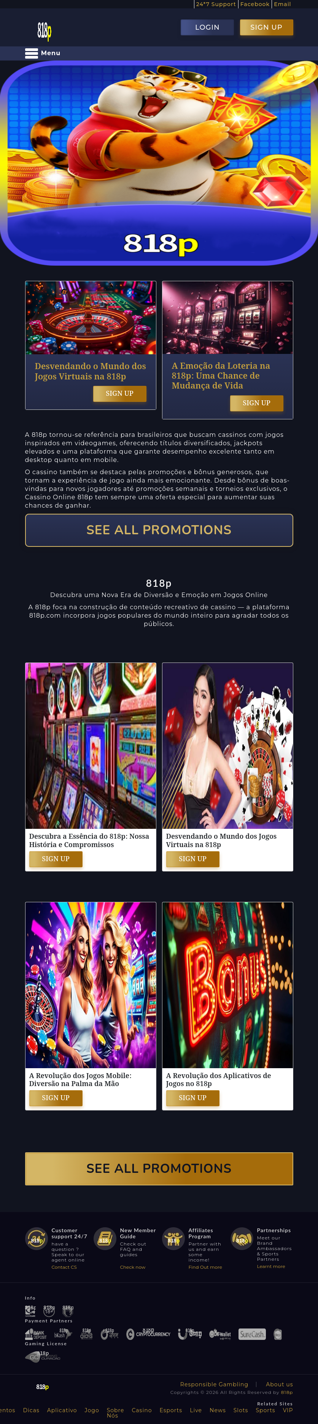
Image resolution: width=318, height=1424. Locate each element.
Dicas (31, 1410)
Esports (170, 1410)
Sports (265, 1410)
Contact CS (64, 1267)
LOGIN (207, 27)
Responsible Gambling (214, 1384)
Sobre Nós (115, 1413)
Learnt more (271, 1266)
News (218, 1410)
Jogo (92, 1410)
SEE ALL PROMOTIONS (159, 530)
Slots (241, 1410)
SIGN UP (266, 27)
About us (279, 1384)
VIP (288, 1410)
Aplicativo (62, 1410)
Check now (133, 1267)
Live (196, 1410)
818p (287, 1392)
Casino (142, 1410)
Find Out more (206, 1267)
